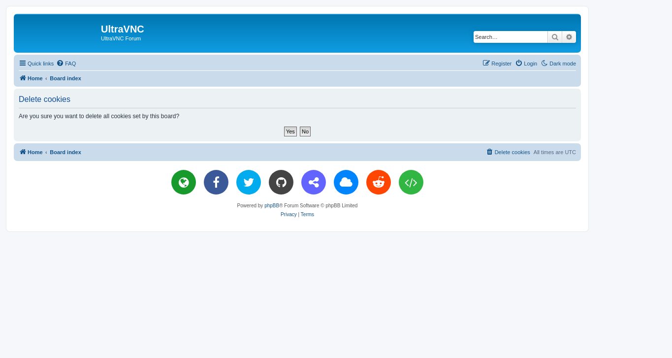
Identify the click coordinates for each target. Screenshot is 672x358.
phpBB (271, 205)
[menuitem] (66, 63)
